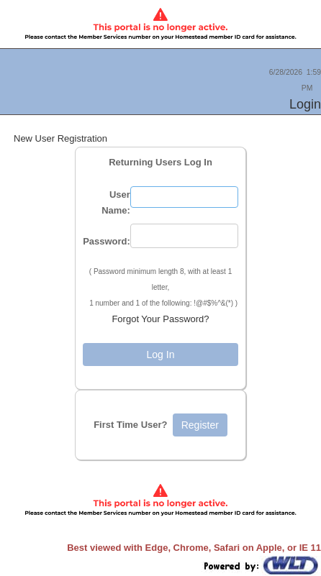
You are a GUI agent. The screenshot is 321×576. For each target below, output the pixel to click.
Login (305, 104)
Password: (106, 241)
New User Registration (60, 138)
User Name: (115, 202)
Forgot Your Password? (160, 319)
